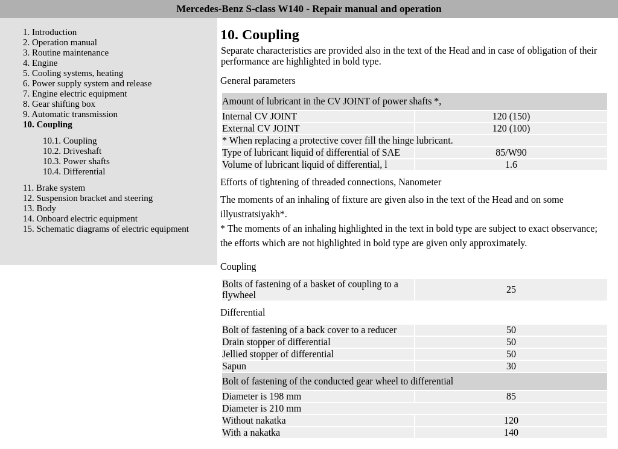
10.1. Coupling (70, 140)
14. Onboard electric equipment (80, 218)
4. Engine (40, 63)
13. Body (39, 208)
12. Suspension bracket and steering (88, 198)
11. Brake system (54, 188)
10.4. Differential (74, 171)
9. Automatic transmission (70, 114)
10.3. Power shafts (76, 161)
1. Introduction (50, 32)
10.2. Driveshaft (72, 151)
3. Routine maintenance (66, 52)
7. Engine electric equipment (75, 93)
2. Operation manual (60, 42)
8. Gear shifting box (59, 104)
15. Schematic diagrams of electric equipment (106, 229)
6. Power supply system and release (87, 83)
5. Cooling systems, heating (73, 73)
